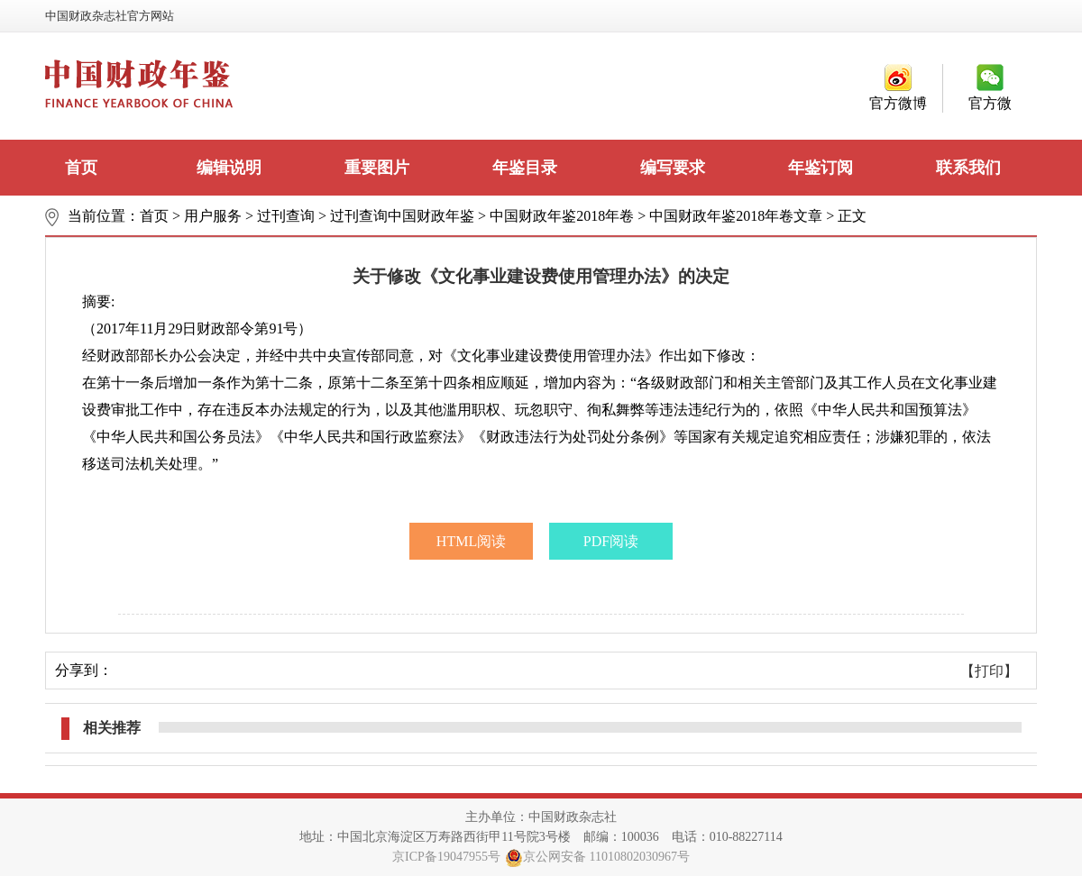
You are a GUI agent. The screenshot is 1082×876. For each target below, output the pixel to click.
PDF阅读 (610, 541)
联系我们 (968, 168)
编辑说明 (229, 168)
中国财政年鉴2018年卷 (562, 216)
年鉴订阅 (820, 168)
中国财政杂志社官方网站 (109, 16)
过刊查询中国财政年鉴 (402, 216)
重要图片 (376, 168)
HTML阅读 (471, 541)
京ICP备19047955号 (446, 856)
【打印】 (989, 671)
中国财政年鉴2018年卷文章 (735, 216)
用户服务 (213, 216)
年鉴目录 (524, 168)
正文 (852, 216)
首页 (81, 168)
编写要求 (672, 168)
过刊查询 (286, 216)
